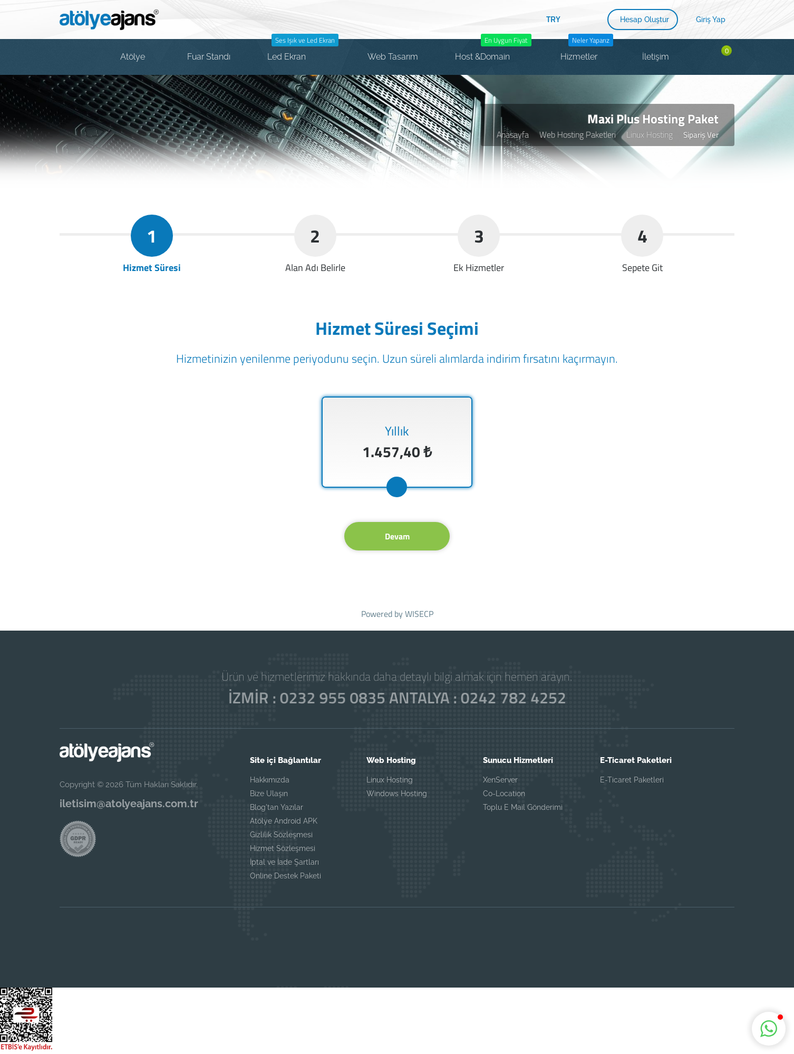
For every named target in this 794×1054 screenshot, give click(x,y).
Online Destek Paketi (285, 876)
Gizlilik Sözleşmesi (281, 834)
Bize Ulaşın (269, 793)
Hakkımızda (269, 780)
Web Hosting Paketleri (577, 134)
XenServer (500, 780)
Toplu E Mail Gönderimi (523, 807)
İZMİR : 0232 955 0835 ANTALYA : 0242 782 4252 (397, 698)
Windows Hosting (396, 793)
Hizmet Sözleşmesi (282, 848)
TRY (553, 19)
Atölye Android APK (283, 821)
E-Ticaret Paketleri (632, 780)
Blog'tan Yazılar (276, 807)
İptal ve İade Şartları (284, 862)
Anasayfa (513, 134)
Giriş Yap (710, 19)
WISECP (419, 613)
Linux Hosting (649, 134)
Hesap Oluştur (644, 19)
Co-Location (504, 793)
